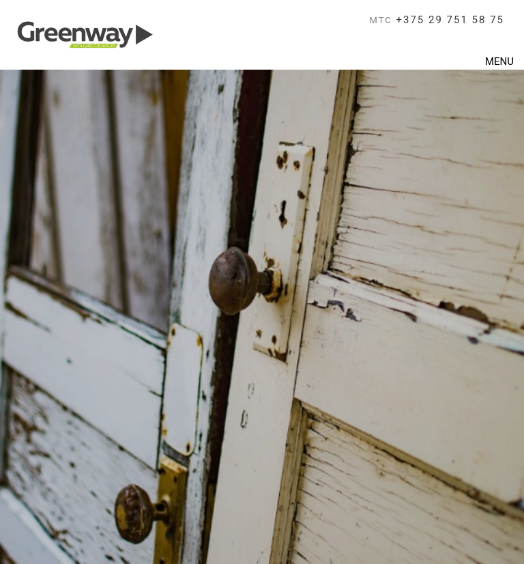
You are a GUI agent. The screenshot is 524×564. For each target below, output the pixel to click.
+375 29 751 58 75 (437, 20)
